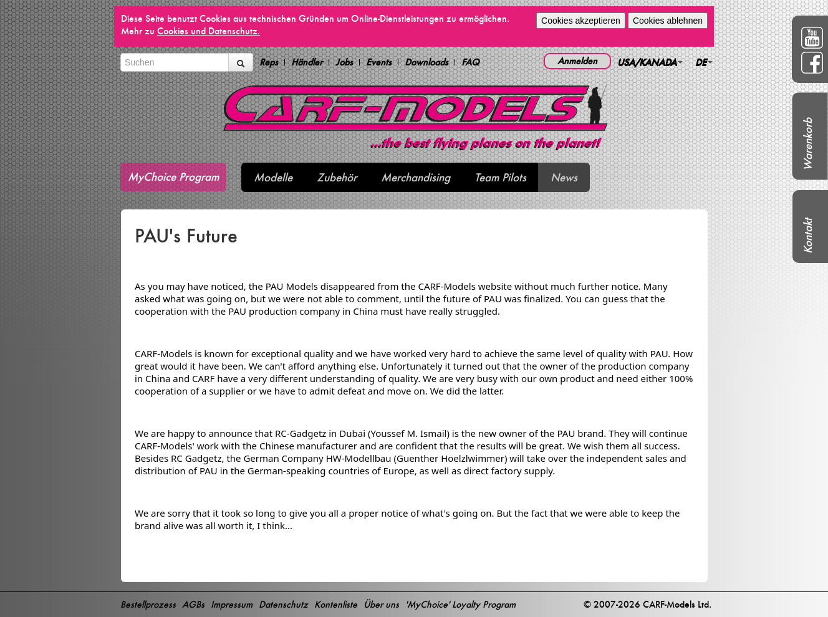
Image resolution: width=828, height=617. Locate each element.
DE (704, 62)
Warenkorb (808, 144)
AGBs (193, 604)
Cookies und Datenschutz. (208, 31)
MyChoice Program (173, 177)
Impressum (232, 604)
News (564, 177)
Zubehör (337, 177)
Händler (306, 62)
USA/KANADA (650, 62)
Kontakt (808, 236)
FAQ (470, 62)
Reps (268, 62)
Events (379, 62)
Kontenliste (335, 604)
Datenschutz (283, 604)
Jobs (344, 62)
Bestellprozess (148, 604)
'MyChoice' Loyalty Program (460, 604)
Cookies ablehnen (668, 21)
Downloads (426, 62)
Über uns (381, 604)
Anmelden (577, 61)
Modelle (273, 177)
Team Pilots (500, 177)
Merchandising (415, 177)
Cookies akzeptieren (580, 21)
